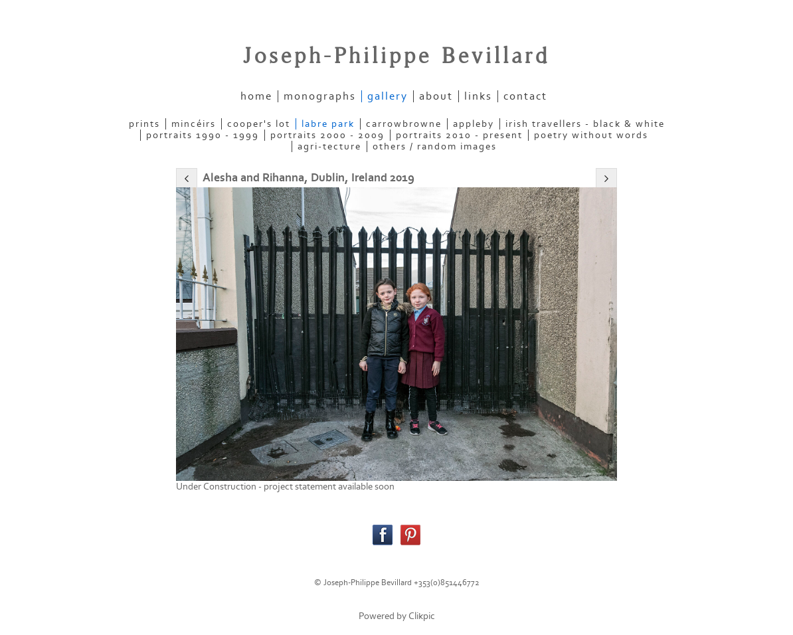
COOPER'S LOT (258, 124)
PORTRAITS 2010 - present (459, 135)
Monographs (320, 96)
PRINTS (144, 124)
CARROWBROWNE (404, 124)
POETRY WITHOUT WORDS (591, 135)
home (256, 96)
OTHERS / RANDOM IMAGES (435, 146)
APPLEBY (473, 124)
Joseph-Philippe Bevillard (396, 56)
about (436, 96)
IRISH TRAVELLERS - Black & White (585, 124)
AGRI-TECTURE (329, 146)
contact (525, 96)
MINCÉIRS (193, 124)
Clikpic (421, 616)
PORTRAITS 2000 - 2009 (327, 135)
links (478, 96)
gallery (387, 96)
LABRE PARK (328, 124)
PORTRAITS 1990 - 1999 (202, 135)
